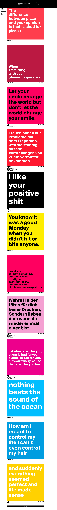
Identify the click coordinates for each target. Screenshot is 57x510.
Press (15, 508)
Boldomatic (13, 503)
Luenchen (13, 168)
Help (8, 508)
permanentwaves (14, 377)
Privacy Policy (24, 3)
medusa (10, 124)
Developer (14, 508)
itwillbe (13, 210)
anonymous (13, 126)
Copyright (19, 508)
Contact (17, 508)
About (7, 508)
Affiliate (12, 508)
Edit (38, 4)
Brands (10, 508)
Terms (22, 508)
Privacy (21, 508)
